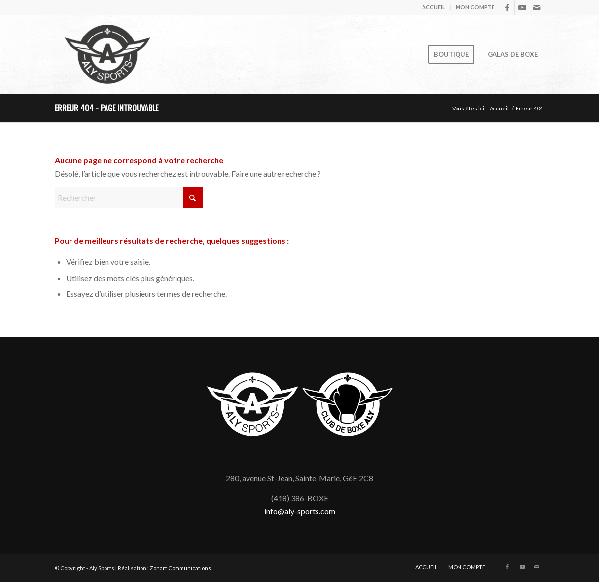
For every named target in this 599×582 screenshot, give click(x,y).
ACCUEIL (433, 7)
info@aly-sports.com (299, 511)
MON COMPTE (475, 7)
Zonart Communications (180, 568)
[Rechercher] (129, 197)
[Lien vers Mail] (536, 7)
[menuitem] (434, 7)
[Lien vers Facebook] (507, 7)
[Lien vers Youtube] (522, 7)
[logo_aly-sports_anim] (107, 54)
